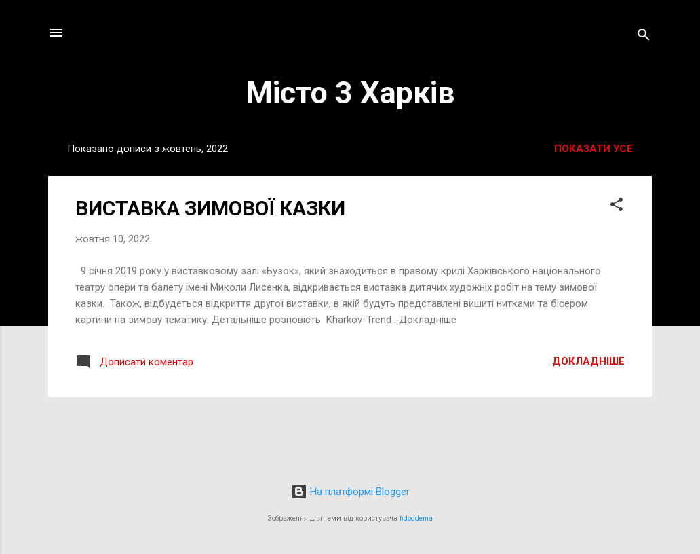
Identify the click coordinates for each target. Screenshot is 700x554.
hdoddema (416, 518)
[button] (616, 206)
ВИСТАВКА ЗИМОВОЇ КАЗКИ (210, 208)
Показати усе (593, 149)
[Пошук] (644, 37)
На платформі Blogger (350, 491)
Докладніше (588, 361)
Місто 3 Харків (350, 93)
